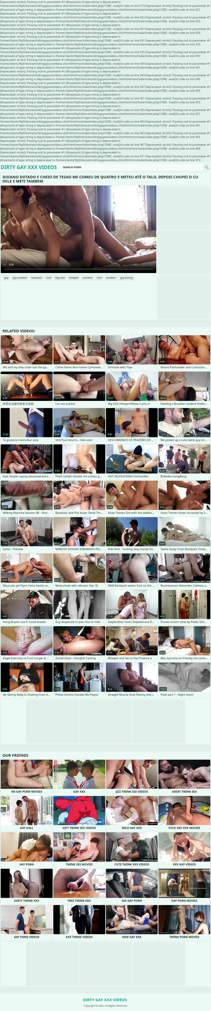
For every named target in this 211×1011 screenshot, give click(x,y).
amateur (111, 277)
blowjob (73, 277)
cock (99, 277)
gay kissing (126, 277)
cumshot (87, 277)
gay (6, 277)
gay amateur (20, 277)
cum (48, 277)
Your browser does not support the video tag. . (78, 229)
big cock (60, 277)
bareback (36, 277)
